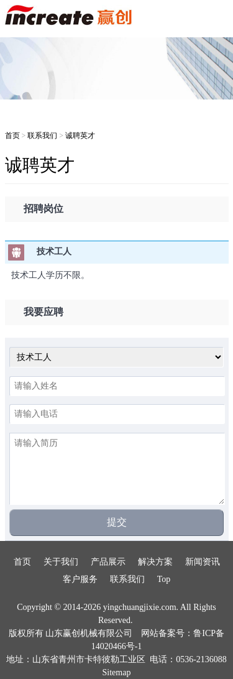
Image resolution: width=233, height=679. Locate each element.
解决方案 (155, 561)
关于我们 (60, 561)
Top (164, 579)
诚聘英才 (80, 135)
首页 (12, 135)
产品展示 (108, 561)
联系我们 (42, 135)
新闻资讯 (202, 561)
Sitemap (117, 672)
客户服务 (80, 579)
